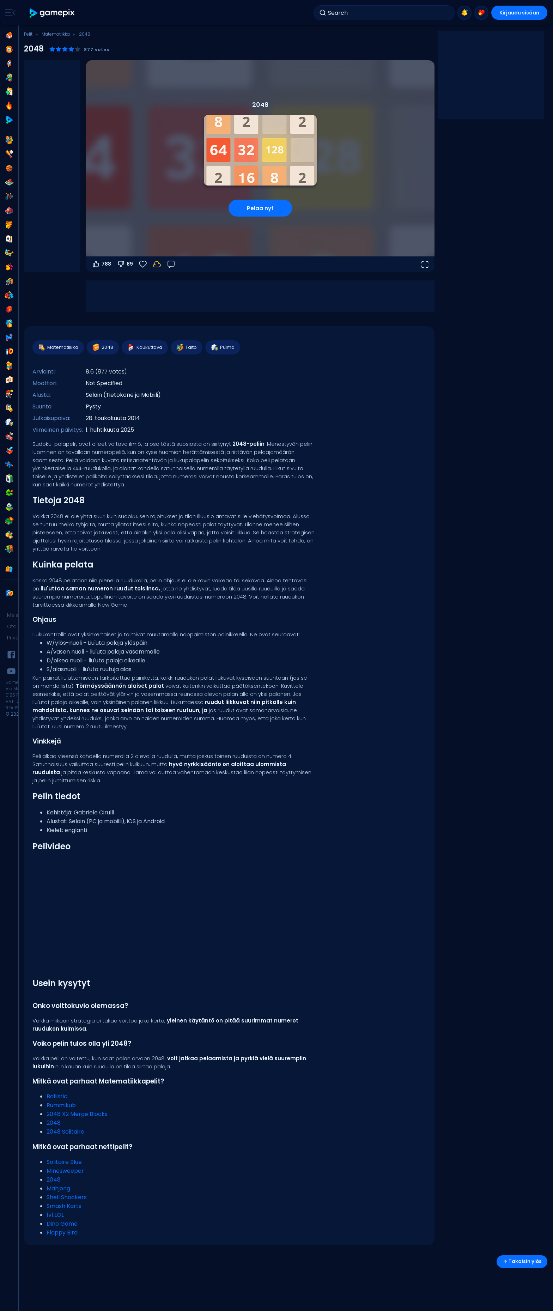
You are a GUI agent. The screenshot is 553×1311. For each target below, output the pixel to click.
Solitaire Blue (64, 1162)
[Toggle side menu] (9, 12)
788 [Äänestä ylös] (101, 264)
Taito (186, 347)
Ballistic (57, 1096)
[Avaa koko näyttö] (424, 264)
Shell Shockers (67, 1197)
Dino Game (62, 1224)
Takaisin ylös (522, 1261)
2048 (102, 347)
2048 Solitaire (65, 1132)
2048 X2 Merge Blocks (77, 1114)
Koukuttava (144, 347)
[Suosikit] (143, 264)
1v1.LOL (55, 1215)
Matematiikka (56, 34)
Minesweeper (65, 1171)
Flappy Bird (62, 1232)
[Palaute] (171, 264)
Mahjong (58, 1188)
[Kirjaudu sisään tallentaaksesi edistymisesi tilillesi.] (157, 264)
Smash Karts (64, 1206)
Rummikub (61, 1105)
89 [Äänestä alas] (125, 264)
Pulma (222, 347)
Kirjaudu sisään (519, 12)
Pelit (28, 34)
